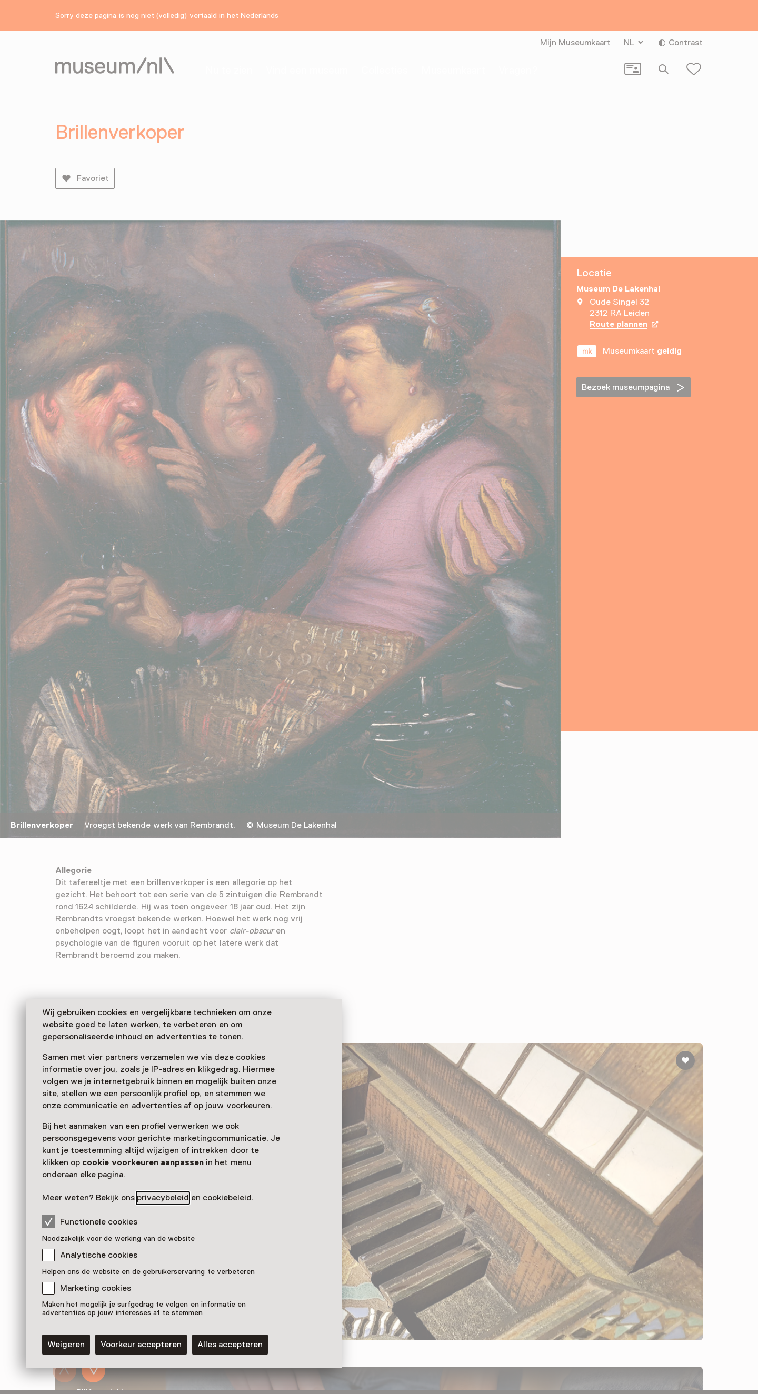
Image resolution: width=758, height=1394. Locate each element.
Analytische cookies (98, 1255)
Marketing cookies (95, 1288)
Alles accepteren (230, 1344)
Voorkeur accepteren (141, 1344)
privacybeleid (163, 1197)
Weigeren (66, 1344)
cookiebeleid (227, 1197)
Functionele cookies (89, 1221)
